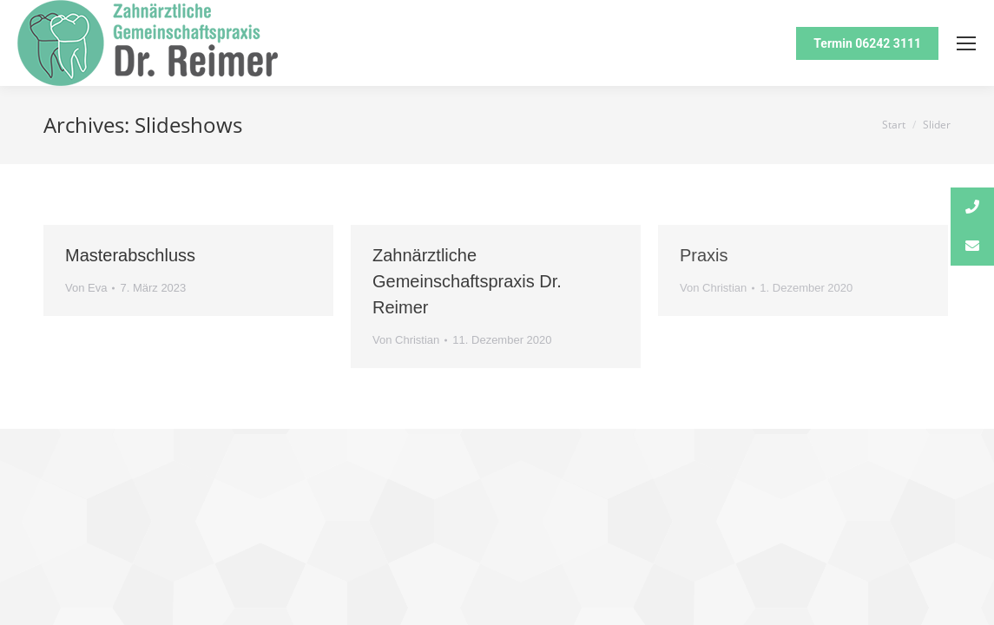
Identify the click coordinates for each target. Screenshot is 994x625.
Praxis (704, 255)
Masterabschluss (130, 255)
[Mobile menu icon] (966, 43)
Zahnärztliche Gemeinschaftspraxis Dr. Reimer (467, 281)
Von (86, 287)
